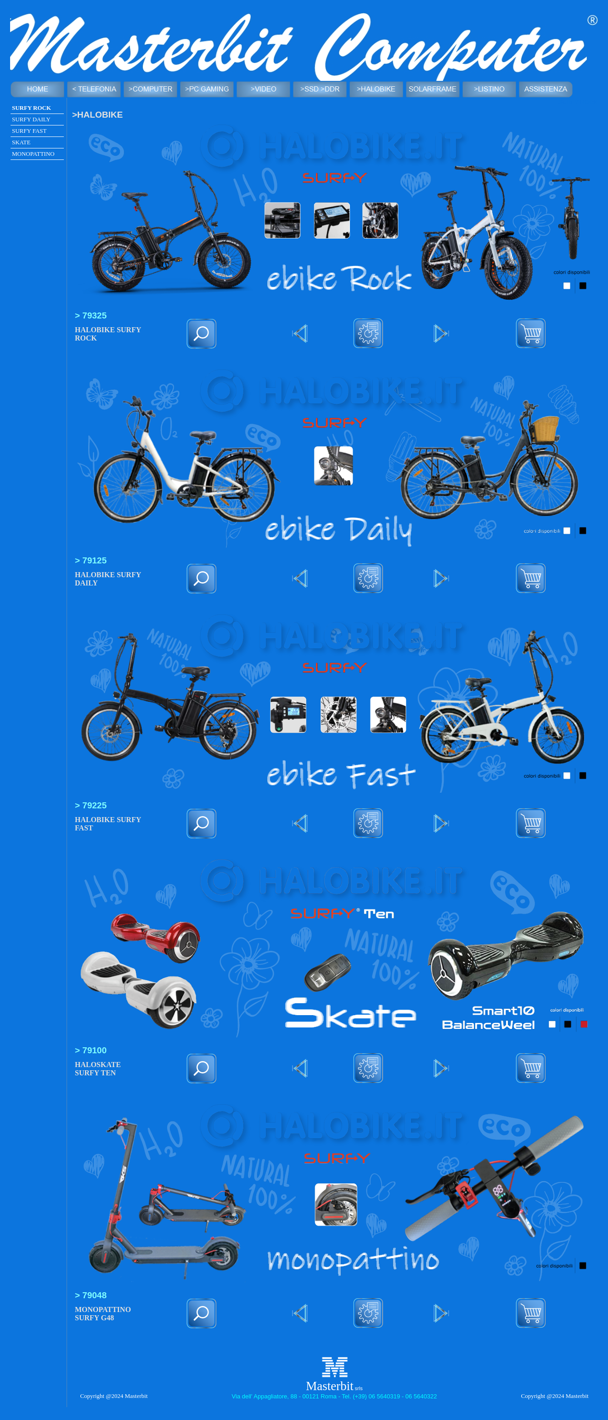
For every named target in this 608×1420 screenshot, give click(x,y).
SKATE (21, 142)
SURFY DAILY (31, 119)
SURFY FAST (29, 130)
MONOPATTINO (33, 153)
